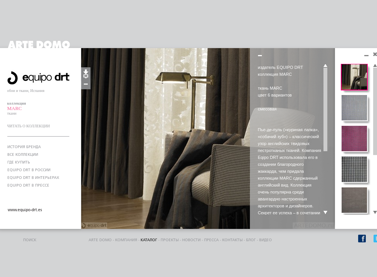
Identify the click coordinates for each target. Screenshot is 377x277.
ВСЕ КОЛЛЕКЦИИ (22, 155)
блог (251, 240)
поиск (29, 240)
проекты (170, 240)
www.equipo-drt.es (25, 210)
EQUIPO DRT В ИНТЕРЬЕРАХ (33, 178)
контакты (232, 240)
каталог (149, 240)
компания (126, 240)
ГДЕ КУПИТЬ (18, 162)
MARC (14, 108)
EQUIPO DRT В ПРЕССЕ (28, 185)
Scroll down (325, 213)
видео (265, 240)
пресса (211, 240)
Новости (191, 240)
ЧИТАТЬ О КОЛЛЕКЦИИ (28, 126)
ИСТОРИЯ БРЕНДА (24, 147)
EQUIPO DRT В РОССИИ (28, 170)
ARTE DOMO (100, 240)
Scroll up (325, 66)
